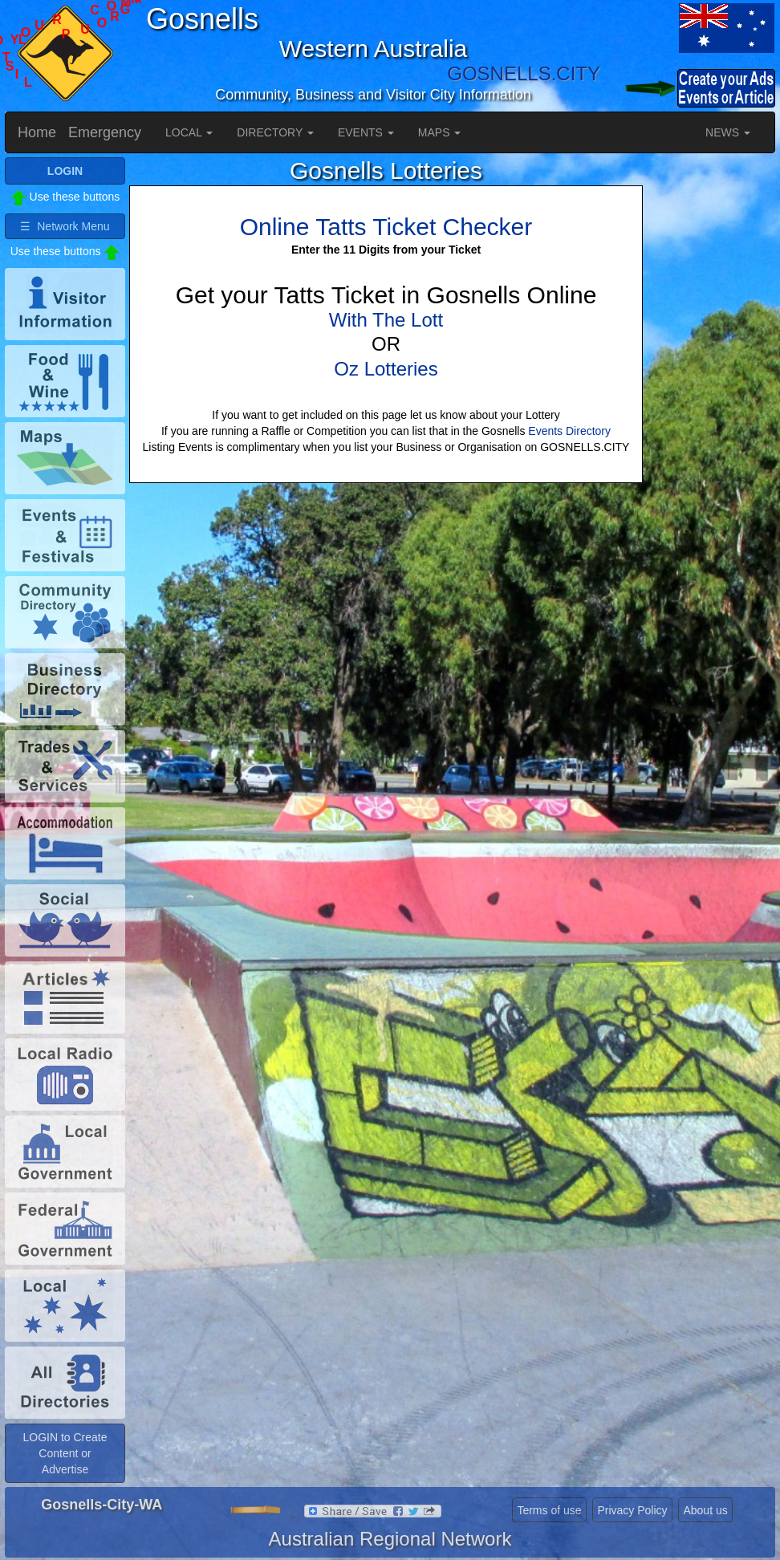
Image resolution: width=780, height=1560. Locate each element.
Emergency (104, 132)
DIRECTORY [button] (275, 132)
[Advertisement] (711, 398)
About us (705, 1510)
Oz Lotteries (385, 369)
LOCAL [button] (189, 132)
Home (37, 132)
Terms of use (549, 1510)
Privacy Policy (632, 1510)
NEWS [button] (727, 132)
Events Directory (569, 431)
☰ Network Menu (64, 226)
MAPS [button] (439, 132)
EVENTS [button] (366, 132)
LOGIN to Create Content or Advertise (64, 1453)
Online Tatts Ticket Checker (386, 226)
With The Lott (386, 320)
